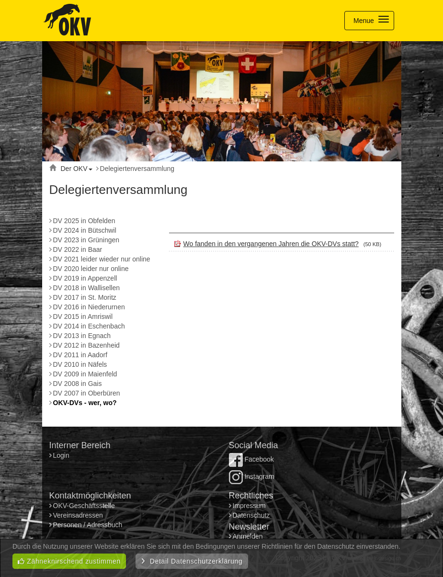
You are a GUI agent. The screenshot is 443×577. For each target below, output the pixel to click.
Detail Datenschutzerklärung (192, 561)
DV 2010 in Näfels (80, 364)
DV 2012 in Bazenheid (86, 345)
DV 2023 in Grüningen (86, 240)
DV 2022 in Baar (77, 249)
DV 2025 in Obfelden (84, 221)
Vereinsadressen (78, 515)
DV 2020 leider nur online (91, 268)
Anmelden (248, 536)
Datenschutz (251, 515)
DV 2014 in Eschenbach (89, 326)
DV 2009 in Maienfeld (85, 374)
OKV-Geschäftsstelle (84, 505)
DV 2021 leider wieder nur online (101, 259)
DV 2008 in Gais (77, 383)
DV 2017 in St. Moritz (84, 297)
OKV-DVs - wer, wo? (85, 403)
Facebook (251, 459)
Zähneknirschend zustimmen (69, 561)
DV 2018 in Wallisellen (86, 288)
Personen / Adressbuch (88, 525)
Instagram (251, 476)
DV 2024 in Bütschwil (84, 230)
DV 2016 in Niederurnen (89, 307)
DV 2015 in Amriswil (83, 316)
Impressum (249, 505)
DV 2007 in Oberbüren (86, 393)
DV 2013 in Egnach (82, 335)
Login (62, 455)
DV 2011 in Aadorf (80, 355)
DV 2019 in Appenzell (85, 278)
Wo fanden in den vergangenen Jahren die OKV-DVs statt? (271, 244)
